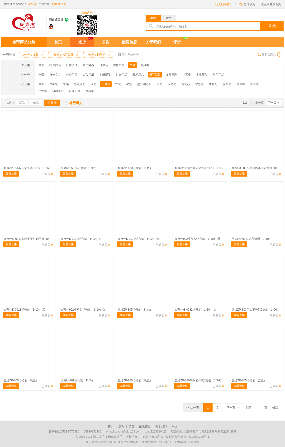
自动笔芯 (58, 91)
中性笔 (42, 91)
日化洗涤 (71, 65)
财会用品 (121, 74)
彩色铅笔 (80, 84)
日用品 (103, 65)
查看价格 (11, 173)
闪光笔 (172, 84)
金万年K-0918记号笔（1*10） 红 (81, 238)
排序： (10, 103)
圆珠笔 (254, 84)
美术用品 (138, 74)
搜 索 (271, 26)
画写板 (90, 91)
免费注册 (44, 4)
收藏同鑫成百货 (271, 4)
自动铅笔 (74, 91)
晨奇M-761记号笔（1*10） (78, 380)
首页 (58, 42)
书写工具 (155, 74)
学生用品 (202, 74)
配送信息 (129, 42)
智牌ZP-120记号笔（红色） (135, 168)
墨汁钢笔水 (144, 84)
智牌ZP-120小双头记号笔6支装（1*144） (201, 168)
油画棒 (241, 84)
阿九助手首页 (224, 4)
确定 (275, 407)
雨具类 (145, 65)
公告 (105, 42)
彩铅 (66, 84)
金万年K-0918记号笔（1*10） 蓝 (138, 238)
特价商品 (55, 65)
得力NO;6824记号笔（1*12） (79, 168)
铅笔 (159, 84)
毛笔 (129, 84)
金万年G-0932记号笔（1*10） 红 (195, 309)
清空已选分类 (128, 54)
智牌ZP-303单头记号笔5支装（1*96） (256, 309)
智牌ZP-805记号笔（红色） (135, 309)
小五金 (186, 74)
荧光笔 (227, 84)
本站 (153, 18)
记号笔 (106, 84)
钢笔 (93, 84)
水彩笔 (199, 84)
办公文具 (55, 74)
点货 (82, 42)
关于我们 (153, 42)
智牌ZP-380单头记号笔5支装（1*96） (199, 380)
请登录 (32, 4)
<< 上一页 (257, 102)
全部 (41, 65)
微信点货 (247, 4)
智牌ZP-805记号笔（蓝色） (249, 380)
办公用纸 (88, 74)
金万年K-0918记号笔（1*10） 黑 (24, 309)
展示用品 (218, 74)
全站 (168, 18)
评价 (177, 42)
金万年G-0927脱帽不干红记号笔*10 (26, 238)
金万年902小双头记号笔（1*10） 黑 (197, 238)
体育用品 (118, 65)
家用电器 (88, 65)
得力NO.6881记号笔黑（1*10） (252, 238)
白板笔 (53, 84)
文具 (132, 65)
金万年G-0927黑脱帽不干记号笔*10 (254, 168)
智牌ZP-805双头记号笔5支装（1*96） (28, 168)
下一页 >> (274, 102)
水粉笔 (213, 84)
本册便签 (105, 74)
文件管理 (171, 74)
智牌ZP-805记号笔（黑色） (21, 380)
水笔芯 (185, 84)
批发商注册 (59, 4)
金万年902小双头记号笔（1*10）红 (83, 309)
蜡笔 (118, 84)
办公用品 (71, 74)
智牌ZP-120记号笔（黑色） (135, 380)
